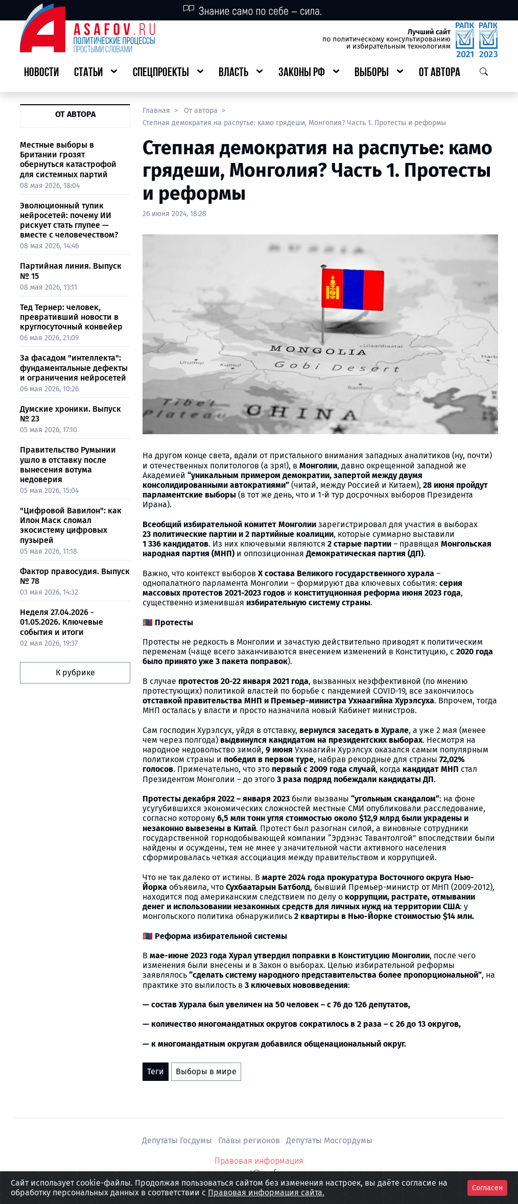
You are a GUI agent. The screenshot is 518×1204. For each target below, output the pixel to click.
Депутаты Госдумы (178, 1140)
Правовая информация (259, 1161)
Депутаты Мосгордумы (329, 1140)
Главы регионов (250, 1140)
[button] (95, 73)
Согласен (487, 1188)
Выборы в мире (206, 1071)
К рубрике (75, 672)
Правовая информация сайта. (266, 1192)
